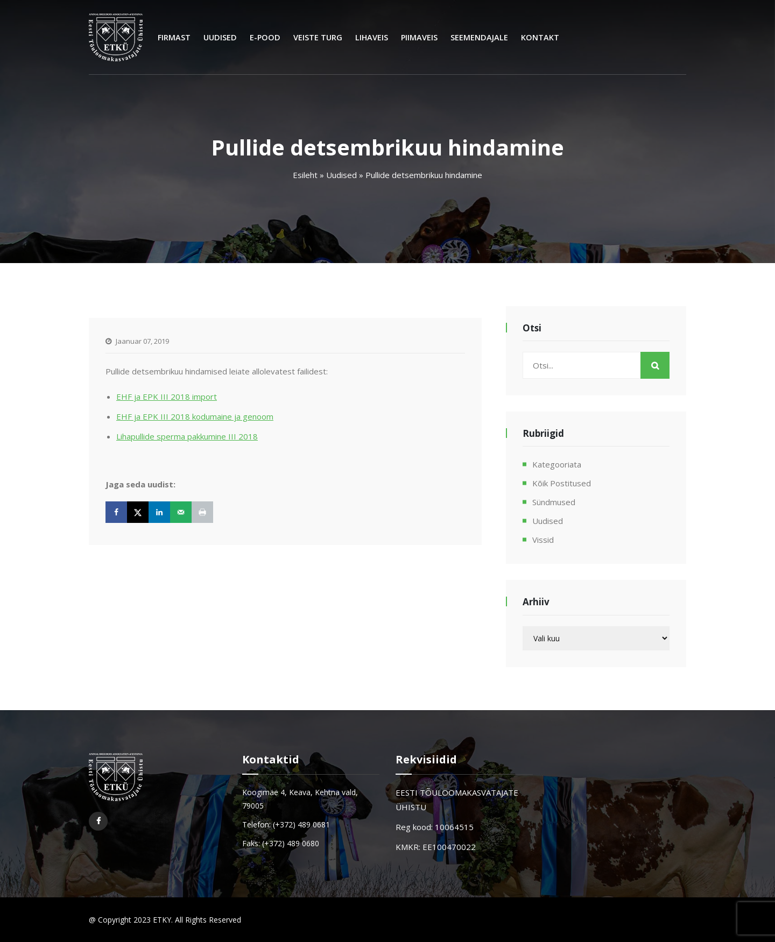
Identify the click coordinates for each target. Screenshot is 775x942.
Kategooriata (556, 464)
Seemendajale (479, 37)
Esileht (305, 174)
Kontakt (540, 37)
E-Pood (265, 37)
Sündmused (553, 502)
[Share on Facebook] (116, 512)
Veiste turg (317, 37)
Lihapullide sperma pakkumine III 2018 (187, 436)
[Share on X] (138, 512)
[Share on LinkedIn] (159, 512)
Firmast (174, 37)
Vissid (543, 539)
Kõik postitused (561, 483)
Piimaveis (419, 37)
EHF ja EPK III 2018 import (166, 396)
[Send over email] (181, 512)
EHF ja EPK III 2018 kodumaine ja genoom (194, 416)
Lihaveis (371, 37)
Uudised (220, 37)
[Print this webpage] (202, 512)
